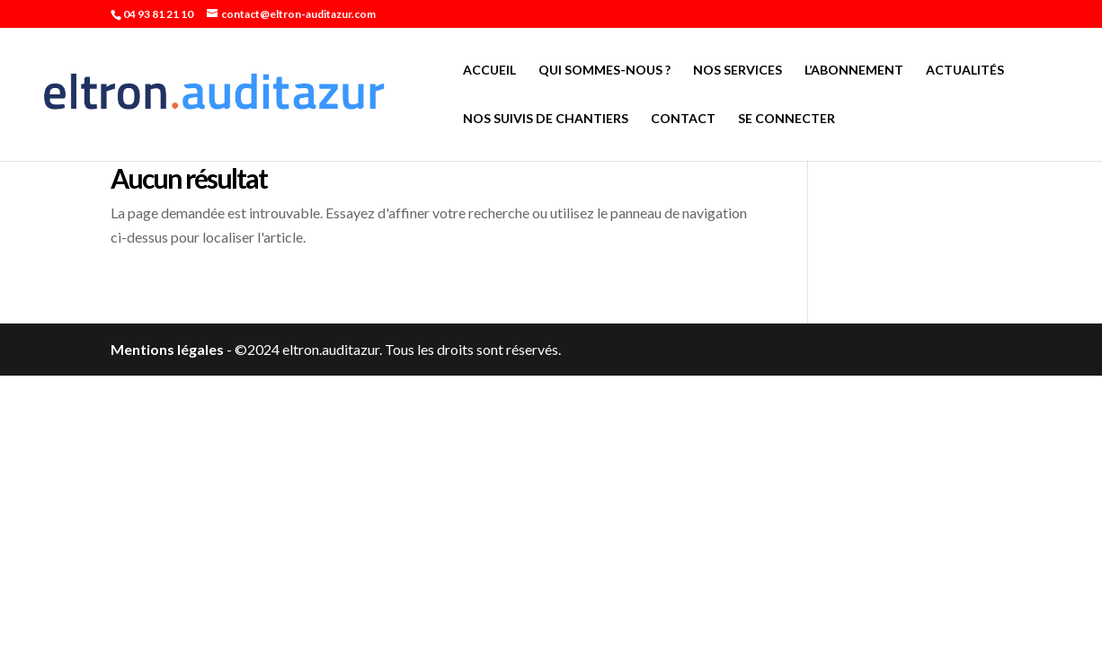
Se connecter (786, 119)
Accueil (489, 70)
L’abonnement (853, 70)
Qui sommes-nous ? (604, 70)
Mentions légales (167, 349)
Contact (683, 119)
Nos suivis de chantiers (545, 119)
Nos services (737, 70)
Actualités (965, 70)
